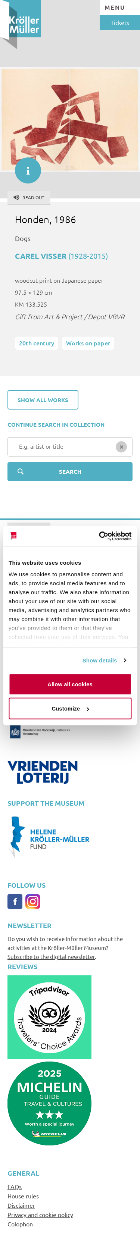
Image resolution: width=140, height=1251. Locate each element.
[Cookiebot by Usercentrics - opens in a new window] (99, 536)
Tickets (120, 22)
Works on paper (88, 343)
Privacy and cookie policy (40, 1214)
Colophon (20, 1224)
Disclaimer (21, 1205)
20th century (36, 343)
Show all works (43, 400)
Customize (70, 708)
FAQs (14, 1186)
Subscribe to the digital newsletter (51, 956)
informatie (24, 166)
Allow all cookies (70, 684)
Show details (100, 660)
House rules (23, 1196)
